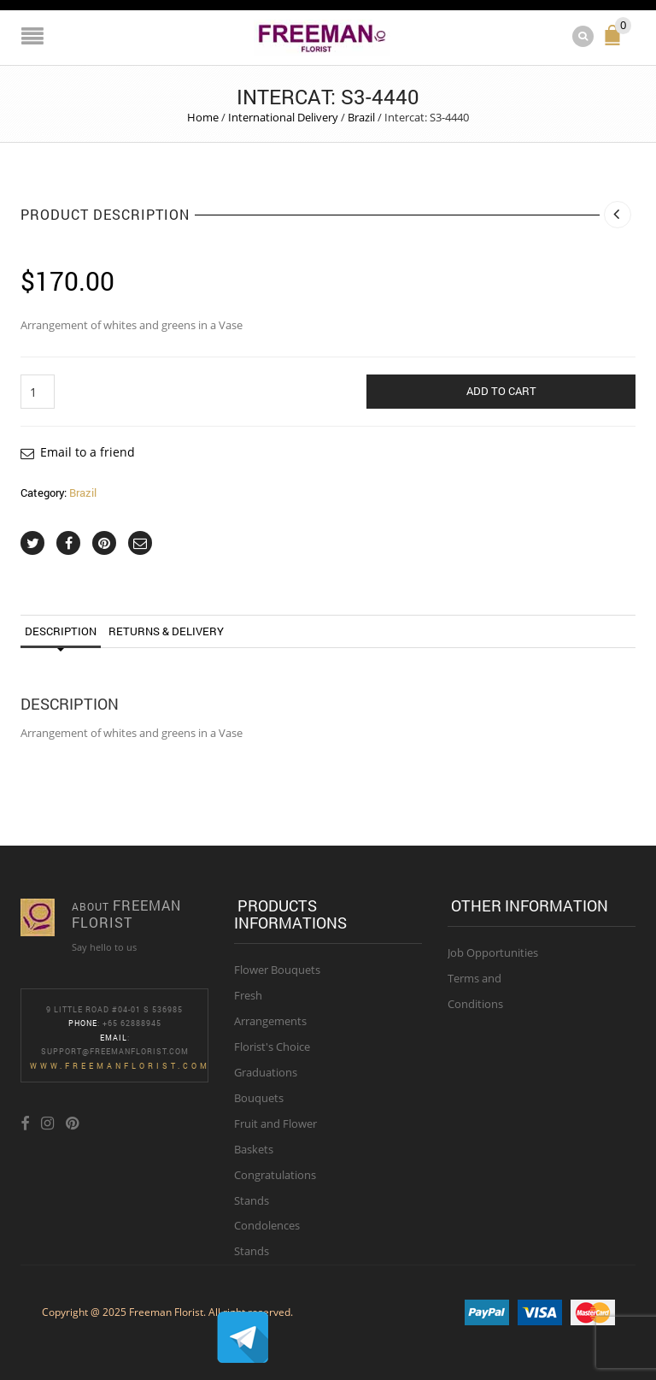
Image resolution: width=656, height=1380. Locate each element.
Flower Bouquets (277, 969)
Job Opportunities (493, 952)
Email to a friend (87, 452)
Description (61, 631)
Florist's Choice (272, 1046)
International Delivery (283, 117)
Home (203, 117)
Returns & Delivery (166, 631)
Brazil (361, 117)
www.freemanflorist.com (120, 1065)
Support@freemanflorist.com (115, 1051)
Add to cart (501, 391)
